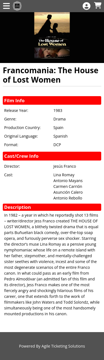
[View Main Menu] (6, 6)
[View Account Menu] (86, 6)
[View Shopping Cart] (97, 6)
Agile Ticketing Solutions (63, 346)
